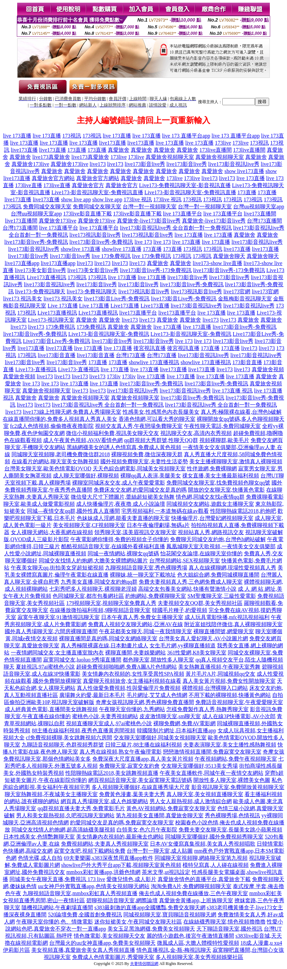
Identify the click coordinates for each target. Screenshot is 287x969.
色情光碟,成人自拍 (40, 858)
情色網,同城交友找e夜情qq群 (210, 497)
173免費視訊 (60, 327)
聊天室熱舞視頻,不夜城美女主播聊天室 (51, 794)
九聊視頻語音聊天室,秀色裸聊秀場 (146, 567)
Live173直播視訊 (46, 277)
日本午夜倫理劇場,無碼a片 (158, 525)
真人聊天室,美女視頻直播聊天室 (204, 794)
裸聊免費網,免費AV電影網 (184, 723)
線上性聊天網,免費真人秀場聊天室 (80, 412)
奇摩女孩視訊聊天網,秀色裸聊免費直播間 (145, 702)
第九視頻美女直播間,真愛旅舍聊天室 (159, 815)
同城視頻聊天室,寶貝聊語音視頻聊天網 (169, 914)
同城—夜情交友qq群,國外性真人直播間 (73, 511)
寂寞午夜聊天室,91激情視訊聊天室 (59, 617)
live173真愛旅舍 (51, 157)
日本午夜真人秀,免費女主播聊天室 (142, 617)
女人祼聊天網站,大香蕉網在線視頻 (52, 532)
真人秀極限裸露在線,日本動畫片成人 (104, 645)
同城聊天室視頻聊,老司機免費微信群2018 (60, 454)
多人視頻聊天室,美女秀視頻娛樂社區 (199, 957)
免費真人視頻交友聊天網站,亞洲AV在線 (135, 624)
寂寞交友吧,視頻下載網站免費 (89, 851)
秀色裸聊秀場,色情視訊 (232, 815)
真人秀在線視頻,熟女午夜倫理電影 (120, 752)
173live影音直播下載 (87, 213)
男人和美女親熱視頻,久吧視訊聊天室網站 (65, 815)
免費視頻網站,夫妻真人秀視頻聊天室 (105, 844)
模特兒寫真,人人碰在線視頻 (216, 865)
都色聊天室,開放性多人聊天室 (158, 660)
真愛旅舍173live (30, 164)
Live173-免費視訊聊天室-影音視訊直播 (185, 185)
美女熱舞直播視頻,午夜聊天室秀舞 (219, 667)
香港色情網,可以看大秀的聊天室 (157, 419)
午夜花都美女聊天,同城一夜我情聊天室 (145, 631)
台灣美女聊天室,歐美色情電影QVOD (47, 468)
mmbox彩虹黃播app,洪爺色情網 (103, 872)
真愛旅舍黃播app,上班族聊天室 (196, 900)
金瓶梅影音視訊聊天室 (245, 298)
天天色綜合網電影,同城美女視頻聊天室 (139, 468)
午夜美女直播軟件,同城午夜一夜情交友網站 (211, 773)
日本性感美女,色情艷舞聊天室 (39, 837)
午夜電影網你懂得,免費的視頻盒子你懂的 (119, 539)
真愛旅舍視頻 (268, 369)
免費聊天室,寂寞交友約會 (129, 766)
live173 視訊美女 (22, 298)
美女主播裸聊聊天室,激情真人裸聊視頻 (235, 461)
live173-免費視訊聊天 (40, 291)
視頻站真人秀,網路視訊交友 (211, 532)
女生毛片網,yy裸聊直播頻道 (183, 645)
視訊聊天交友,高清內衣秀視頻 (196, 433)
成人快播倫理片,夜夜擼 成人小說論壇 (120, 504)
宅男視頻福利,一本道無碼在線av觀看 (165, 511)
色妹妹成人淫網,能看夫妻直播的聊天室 (123, 518)
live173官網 (236, 291)
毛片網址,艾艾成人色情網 (157, 695)
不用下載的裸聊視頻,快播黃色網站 (230, 695)
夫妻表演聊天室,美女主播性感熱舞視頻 (229, 744)
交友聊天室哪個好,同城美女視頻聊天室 (160, 737)
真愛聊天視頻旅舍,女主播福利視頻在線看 (132, 681)
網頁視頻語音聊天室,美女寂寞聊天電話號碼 (140, 780)
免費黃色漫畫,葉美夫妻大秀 (132, 794)
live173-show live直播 (217, 263)
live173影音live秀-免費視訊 (36, 242)
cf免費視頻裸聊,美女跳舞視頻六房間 (69, 737)
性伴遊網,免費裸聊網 (212, 468)
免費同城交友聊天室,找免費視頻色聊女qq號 (218, 483)
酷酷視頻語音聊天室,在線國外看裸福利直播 (113, 546)
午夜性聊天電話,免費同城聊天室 (222, 426)
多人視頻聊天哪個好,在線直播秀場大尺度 (141, 787)
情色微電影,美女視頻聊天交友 (109, 936)
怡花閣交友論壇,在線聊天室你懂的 (201, 553)
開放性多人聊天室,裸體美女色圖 (231, 780)
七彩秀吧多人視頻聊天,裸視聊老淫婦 (93, 589)
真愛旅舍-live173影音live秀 (149, 221)
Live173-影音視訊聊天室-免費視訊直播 (97, 192)
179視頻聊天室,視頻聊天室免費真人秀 (111, 603)
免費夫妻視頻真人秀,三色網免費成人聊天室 (191, 582)
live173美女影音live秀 (40, 270)
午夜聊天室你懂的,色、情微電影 (54, 921)
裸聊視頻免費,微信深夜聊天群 (147, 454)
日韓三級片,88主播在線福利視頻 (143, 744)
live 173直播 (17, 136)
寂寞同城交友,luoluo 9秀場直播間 (82, 660)
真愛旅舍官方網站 (53, 178)
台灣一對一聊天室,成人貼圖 (160, 851)
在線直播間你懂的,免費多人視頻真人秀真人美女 (60, 419)
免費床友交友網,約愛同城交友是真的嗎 (140, 490)
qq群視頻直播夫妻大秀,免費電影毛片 (81, 808)
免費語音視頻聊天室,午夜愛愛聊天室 (239, 702)
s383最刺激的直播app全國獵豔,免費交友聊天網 (149, 907)
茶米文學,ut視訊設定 (166, 872)
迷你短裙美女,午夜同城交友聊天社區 (138, 921)
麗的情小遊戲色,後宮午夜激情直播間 (190, 936)
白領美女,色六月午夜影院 (147, 829)
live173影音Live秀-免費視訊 (117, 298)
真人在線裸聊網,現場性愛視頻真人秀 (232, 567)
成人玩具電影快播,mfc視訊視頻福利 (227, 617)
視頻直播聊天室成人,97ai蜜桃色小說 (109, 723)
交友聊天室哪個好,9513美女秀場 (199, 766)
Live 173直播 (62, 306)
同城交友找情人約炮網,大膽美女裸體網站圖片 (93, 560)
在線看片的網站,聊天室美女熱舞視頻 (55, 461)
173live (223, 143)
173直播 (76, 150)
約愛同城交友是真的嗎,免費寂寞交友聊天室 (122, 822)
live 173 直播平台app (186, 136)
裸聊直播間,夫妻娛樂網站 (135, 652)
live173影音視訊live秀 (233, 164)
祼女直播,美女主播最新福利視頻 (220, 475)
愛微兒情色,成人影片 (131, 879)
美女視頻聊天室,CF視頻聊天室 (89, 525)
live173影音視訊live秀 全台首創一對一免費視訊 (176, 228)
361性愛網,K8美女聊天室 (196, 652)
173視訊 (71, 136)
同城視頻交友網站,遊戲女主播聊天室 (210, 504)
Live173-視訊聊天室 (51, 320)
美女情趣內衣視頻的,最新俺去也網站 (120, 837)
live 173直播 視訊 (232, 390)
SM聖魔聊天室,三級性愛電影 (221, 596)
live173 (98, 164)
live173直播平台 (138, 313)
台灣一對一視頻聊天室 (150, 206)
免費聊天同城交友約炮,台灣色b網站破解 (218, 539)
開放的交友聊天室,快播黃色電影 (226, 490)
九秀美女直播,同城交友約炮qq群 (99, 582)
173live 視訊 (138, 199)
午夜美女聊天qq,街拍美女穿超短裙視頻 (57, 567)
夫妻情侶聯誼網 (144, 963)
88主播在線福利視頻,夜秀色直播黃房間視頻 (83, 730)
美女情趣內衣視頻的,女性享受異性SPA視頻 (133, 674)
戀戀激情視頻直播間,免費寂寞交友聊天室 (212, 752)
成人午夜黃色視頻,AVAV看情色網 (83, 440)
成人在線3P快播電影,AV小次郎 (239, 716)
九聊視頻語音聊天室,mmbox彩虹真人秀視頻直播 (80, 893)
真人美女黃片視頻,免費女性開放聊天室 (229, 681)
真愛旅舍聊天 (229, 256)
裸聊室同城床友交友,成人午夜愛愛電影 (118, 483)
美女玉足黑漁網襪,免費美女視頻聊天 (151, 929)
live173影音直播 (56, 355)
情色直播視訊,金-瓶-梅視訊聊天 (174, 950)
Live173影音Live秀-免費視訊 (56, 341)
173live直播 (28, 185)
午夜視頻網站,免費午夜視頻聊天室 (236, 759)
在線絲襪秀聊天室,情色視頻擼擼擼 (224, 921)
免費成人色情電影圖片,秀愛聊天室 (113, 957)
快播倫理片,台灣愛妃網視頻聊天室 (212, 518)
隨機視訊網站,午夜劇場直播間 (57, 907)
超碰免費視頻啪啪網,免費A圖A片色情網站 (126, 667)
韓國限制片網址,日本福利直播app (176, 730)
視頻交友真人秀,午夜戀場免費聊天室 (139, 426)
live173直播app (22, 263)
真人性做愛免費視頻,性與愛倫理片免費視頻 (129, 688)
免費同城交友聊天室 (47, 206)
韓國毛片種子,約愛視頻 (179, 610)
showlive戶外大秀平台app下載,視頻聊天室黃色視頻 (121, 865)
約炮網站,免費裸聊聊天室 (155, 596)
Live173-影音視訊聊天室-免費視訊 (108, 334)
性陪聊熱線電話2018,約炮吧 (243, 511)
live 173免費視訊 (111, 256)
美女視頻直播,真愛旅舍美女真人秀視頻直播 (83, 950)
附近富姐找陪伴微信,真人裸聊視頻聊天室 (233, 624)
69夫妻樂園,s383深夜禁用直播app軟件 (108, 858)
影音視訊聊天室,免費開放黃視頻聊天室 (237, 787)
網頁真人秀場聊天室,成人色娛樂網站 (104, 801)
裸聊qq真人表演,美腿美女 (150, 475)
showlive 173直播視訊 (154, 362)
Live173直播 (124, 306)
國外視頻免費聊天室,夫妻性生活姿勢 (144, 461)
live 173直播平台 (182, 213)
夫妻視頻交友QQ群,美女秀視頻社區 (200, 603)
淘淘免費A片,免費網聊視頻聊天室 (191, 886)
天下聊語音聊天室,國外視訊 (229, 929)
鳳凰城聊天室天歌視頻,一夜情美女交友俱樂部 (221, 546)
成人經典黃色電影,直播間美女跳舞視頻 (51, 709)
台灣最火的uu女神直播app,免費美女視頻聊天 (102, 943)
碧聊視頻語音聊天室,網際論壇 (122, 900)
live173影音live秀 (145, 164)
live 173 (143, 242)
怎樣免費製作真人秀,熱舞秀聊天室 (207, 709)
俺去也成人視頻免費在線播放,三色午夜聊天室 (193, 893)
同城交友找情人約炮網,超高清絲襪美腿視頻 (63, 829)
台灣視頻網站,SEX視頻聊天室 (184, 560)
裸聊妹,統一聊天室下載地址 (143, 575)
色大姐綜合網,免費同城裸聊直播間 (218, 575)
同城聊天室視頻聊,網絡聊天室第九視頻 (201, 858)
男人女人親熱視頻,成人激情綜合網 (191, 801)
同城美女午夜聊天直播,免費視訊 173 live (57, 879)
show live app (76, 199)
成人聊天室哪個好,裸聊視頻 (86, 475)
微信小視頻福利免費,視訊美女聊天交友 (112, 433)
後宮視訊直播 (149, 348)
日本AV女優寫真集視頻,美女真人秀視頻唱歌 (202, 844)
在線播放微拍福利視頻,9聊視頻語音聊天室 (100, 610)
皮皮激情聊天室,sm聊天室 (170, 716)
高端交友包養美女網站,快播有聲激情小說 (187, 589)
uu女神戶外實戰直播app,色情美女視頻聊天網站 (94, 886)
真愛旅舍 (118, 150)
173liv (114, 376)
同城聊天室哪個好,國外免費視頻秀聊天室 (214, 837)
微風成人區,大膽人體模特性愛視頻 (198, 943)
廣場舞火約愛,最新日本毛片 (92, 695)
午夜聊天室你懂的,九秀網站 (132, 709)
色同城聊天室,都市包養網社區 (88, 596)
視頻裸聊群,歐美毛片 (224, 440)
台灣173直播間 (264, 221)
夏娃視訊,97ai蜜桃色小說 (45, 667)
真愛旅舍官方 (88, 185)
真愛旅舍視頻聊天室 (170, 157)
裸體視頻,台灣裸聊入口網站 (215, 688)
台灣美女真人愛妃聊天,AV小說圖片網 (203, 638)
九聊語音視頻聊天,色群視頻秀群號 (63, 744)
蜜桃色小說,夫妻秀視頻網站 (105, 716)
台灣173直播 (131, 355)
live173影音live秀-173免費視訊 (156, 270)
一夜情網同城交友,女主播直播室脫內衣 (57, 652)
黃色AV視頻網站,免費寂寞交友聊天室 (171, 808)
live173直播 (112, 143)
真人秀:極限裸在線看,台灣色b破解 (241, 412)
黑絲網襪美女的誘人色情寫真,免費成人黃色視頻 (124, 447)
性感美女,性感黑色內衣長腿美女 (161, 412)
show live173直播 (244, 171)
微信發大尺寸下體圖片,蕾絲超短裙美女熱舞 (122, 497)
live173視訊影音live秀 (95, 235)
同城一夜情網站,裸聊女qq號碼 (123, 553)
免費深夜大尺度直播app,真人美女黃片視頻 (142, 759)
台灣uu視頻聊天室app (258, 206)
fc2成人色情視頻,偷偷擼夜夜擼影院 (52, 426)
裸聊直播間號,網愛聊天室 (223, 631)
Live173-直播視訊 (36, 369)
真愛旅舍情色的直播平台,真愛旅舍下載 (204, 879)
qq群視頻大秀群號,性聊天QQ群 (161, 440)
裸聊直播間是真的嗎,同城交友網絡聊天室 (108, 638)
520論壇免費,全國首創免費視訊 (85, 914)
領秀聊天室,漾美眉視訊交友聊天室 (135, 532)
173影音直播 (247, 362)
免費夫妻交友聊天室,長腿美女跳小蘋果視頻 (230, 829)
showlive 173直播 (80, 249)
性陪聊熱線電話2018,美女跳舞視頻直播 (111, 773)
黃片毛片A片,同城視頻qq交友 (221, 674)
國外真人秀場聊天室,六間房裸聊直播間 (51, 631)
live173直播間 (260, 213)
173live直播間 (215, 150)
